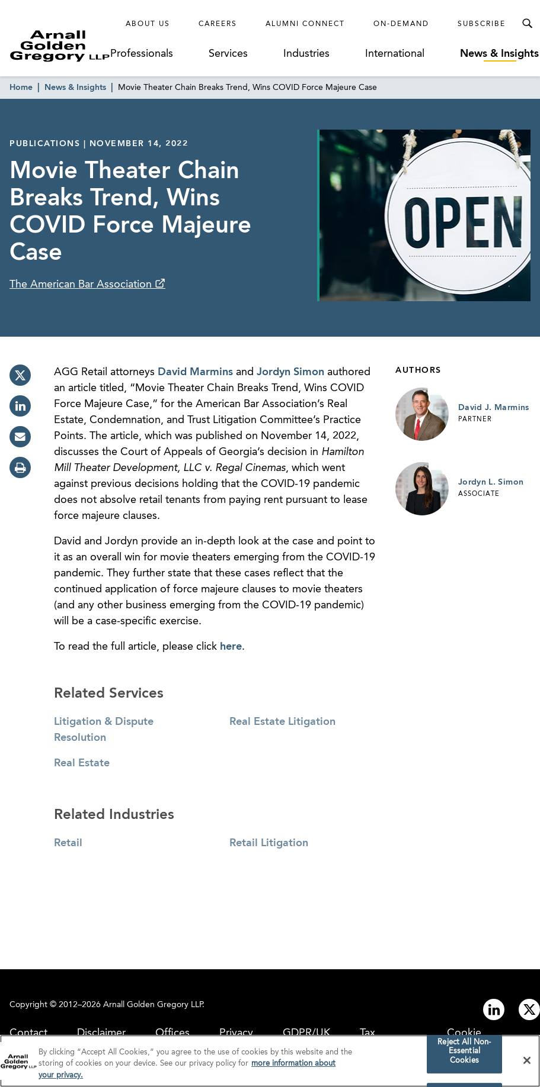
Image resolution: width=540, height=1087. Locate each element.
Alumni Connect (305, 24)
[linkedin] (20, 406)
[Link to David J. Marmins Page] (422, 414)
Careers (218, 24)
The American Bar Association (82, 284)
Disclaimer (101, 1033)
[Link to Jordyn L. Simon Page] (422, 488)
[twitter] (20, 375)
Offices (172, 1033)
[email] (20, 436)
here (231, 646)
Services (228, 54)
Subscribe (482, 24)
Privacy (236, 1033)
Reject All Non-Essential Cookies (464, 1055)
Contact (28, 1033)
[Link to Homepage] (59, 46)
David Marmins (195, 372)
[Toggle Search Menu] (527, 24)
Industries (306, 54)
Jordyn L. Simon (490, 482)
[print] (20, 467)
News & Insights (499, 54)
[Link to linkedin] (493, 1009)
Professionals (141, 54)
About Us (148, 24)
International (394, 54)
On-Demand (401, 24)
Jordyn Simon (290, 372)
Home (21, 87)
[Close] (527, 1064)
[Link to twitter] (529, 1009)
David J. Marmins (493, 408)
